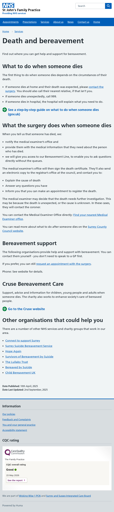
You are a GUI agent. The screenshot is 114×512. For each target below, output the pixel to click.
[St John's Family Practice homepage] (21, 9)
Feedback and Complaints (16, 419)
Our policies (8, 414)
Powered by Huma (12, 505)
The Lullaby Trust (16, 362)
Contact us (83, 21)
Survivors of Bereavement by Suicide (29, 356)
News (70, 21)
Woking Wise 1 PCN (30, 495)
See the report (15, 480)
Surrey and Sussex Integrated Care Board (68, 495)
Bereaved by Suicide (18, 367)
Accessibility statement (14, 430)
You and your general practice (18, 424)
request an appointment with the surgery (63, 264)
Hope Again (13, 351)
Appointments (11, 21)
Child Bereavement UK (20, 372)
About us (58, 21)
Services (45, 21)
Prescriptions (30, 21)
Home (96, 21)
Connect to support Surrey (22, 340)
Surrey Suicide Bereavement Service (28, 346)
